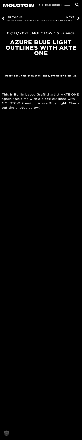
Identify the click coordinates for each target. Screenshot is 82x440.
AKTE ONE (13, 75)
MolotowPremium (65, 75)
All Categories (51, 4)
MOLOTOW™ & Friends (53, 33)
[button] (6, 433)
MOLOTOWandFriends (36, 75)
